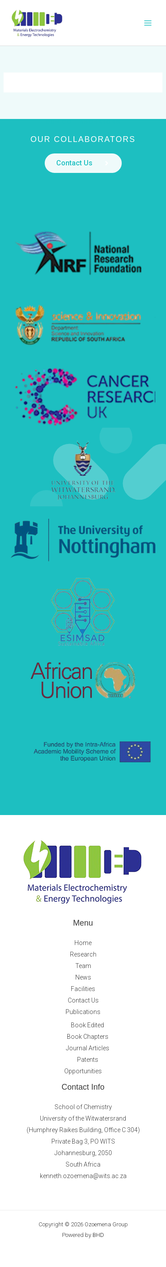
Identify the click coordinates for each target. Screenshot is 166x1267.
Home (83, 942)
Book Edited (87, 1025)
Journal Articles (87, 1048)
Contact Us (83, 1000)
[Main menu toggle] (148, 22)
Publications (83, 1011)
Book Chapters (87, 1036)
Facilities (83, 988)
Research (83, 954)
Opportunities (83, 1071)
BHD (98, 1235)
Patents (87, 1059)
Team (83, 965)
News (83, 977)
